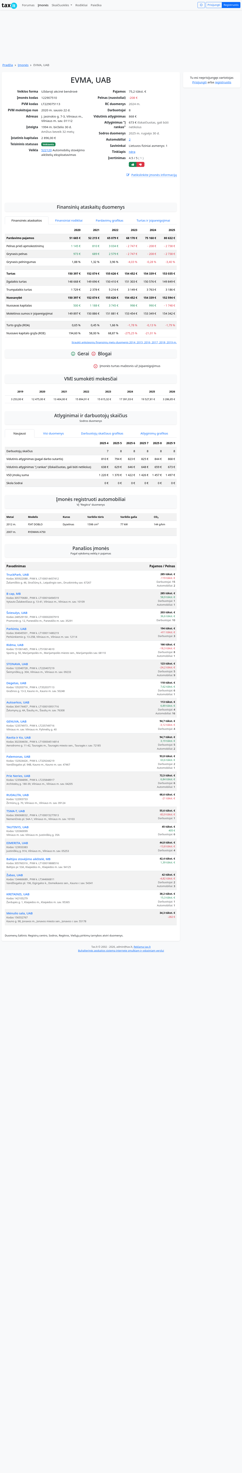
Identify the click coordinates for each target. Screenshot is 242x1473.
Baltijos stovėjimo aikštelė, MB (28, 895)
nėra (132, 152)
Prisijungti (214, 5)
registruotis (223, 82)
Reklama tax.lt (142, 982)
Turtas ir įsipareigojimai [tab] (153, 256)
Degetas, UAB (16, 719)
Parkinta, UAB (16, 665)
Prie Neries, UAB (18, 812)
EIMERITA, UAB (17, 879)
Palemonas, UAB (18, 792)
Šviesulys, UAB (16, 649)
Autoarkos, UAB (17, 738)
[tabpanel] (91, 321)
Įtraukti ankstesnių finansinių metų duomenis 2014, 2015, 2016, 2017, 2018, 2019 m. (124, 378)
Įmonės (43, 5)
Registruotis (231, 5)
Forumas (28, 5)
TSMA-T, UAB (15, 847)
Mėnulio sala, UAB (19, 949)
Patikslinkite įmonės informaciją (151, 175)
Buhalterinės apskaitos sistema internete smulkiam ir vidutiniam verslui (121, 986)
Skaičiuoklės (61, 5)
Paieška (96, 5)
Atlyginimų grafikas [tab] (154, 469)
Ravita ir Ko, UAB (18, 773)
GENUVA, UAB (16, 757)
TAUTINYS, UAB (17, 863)
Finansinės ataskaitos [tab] (26, 256)
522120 (46, 150)
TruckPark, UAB (17, 610)
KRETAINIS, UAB (17, 930)
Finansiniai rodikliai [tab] (69, 256)
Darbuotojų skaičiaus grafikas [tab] (102, 469)
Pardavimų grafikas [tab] (109, 256)
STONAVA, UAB (17, 700)
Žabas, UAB (14, 911)
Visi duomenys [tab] (53, 469)
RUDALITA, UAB (17, 831)
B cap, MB (13, 630)
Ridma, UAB (14, 681)
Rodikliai (81, 5)
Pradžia (7, 65)
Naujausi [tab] (19, 469)
